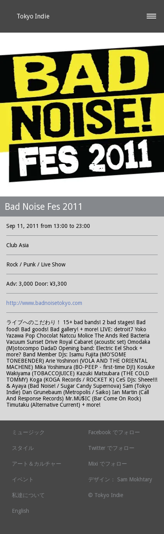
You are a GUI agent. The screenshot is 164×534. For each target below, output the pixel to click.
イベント (23, 479)
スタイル (23, 448)
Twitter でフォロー (111, 448)
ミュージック (28, 432)
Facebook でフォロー (114, 432)
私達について (28, 495)
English (20, 511)
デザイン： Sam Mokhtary (120, 479)
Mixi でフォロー (107, 464)
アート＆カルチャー (36, 464)
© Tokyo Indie (105, 495)
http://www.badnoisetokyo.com (44, 303)
